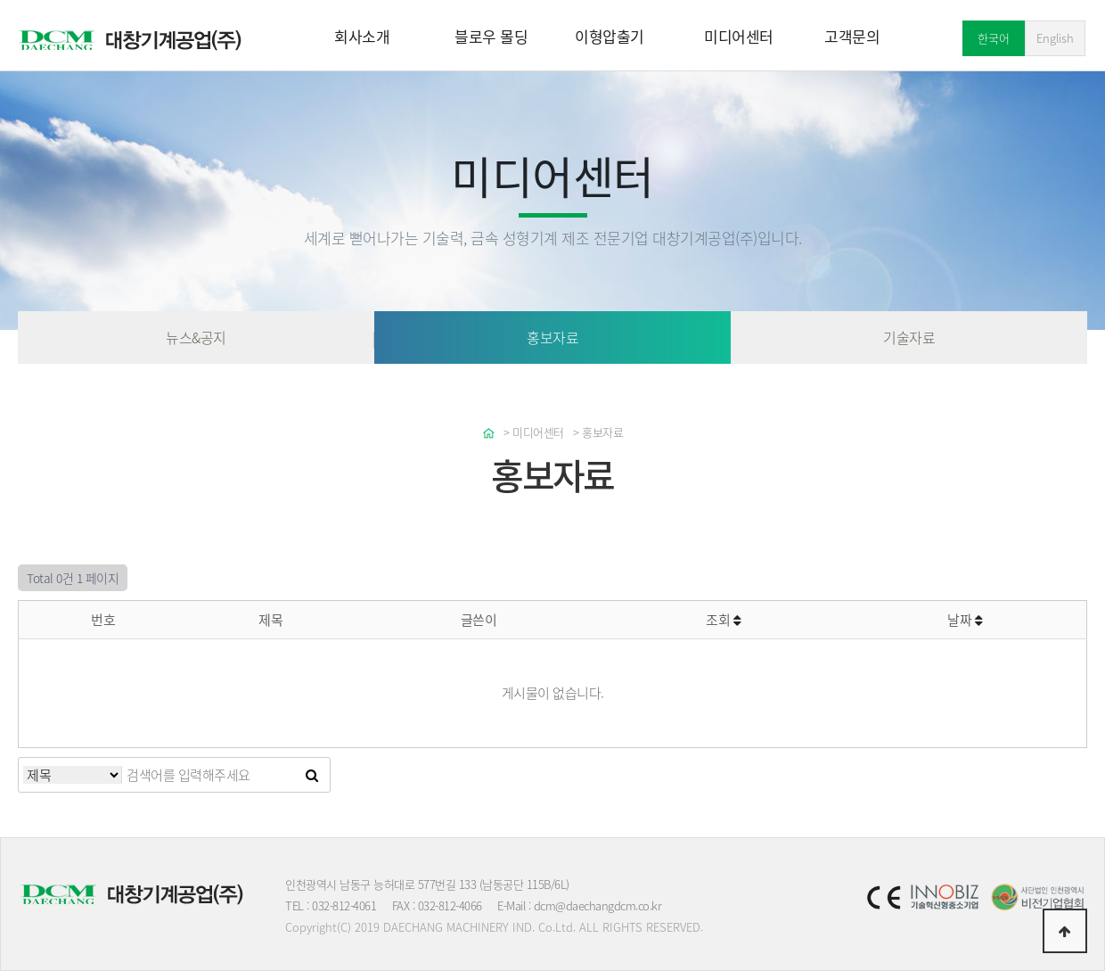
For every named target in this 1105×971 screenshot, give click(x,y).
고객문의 (852, 36)
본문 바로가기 (0, 0)
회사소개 (361, 36)
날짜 (964, 620)
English (1055, 37)
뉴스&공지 (196, 337)
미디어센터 (739, 36)
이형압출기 (609, 36)
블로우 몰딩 (491, 36)
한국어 (994, 37)
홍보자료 (552, 337)
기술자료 (909, 337)
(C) (344, 926)
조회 (723, 620)
